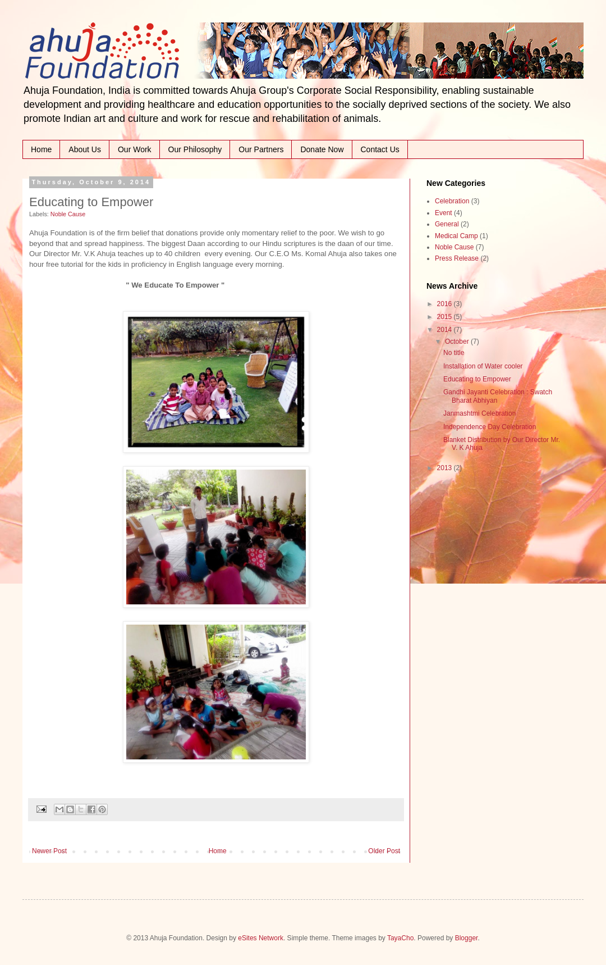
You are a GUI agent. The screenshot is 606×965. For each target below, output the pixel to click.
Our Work (135, 149)
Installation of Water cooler (483, 366)
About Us (84, 149)
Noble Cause (67, 214)
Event (443, 213)
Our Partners (260, 149)
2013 (445, 468)
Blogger (466, 938)
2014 (445, 330)
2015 (445, 317)
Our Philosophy (195, 149)
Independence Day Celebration (489, 427)
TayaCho (400, 938)
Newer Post (49, 851)
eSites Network (260, 938)
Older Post (384, 851)
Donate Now (321, 149)
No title (453, 353)
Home (41, 149)
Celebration (452, 201)
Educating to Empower (477, 379)
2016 (445, 304)
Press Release (457, 258)
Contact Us (380, 149)
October (458, 341)
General (447, 224)
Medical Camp (456, 236)
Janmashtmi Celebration (479, 413)
